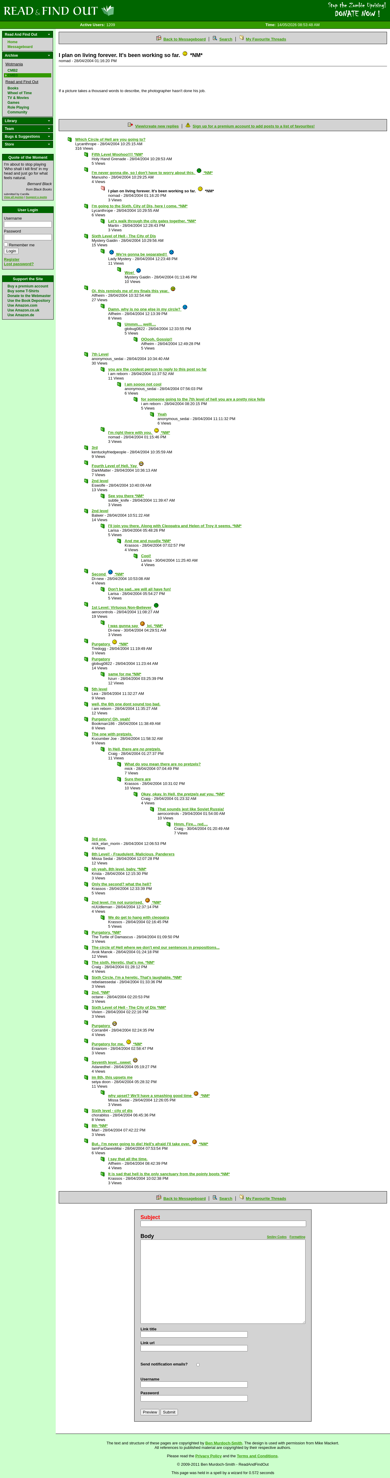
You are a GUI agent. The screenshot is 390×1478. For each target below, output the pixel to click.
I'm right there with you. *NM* (139, 432)
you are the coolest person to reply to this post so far (157, 369)
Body (147, 1236)
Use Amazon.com (22, 305)
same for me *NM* (124, 674)
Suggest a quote (36, 197)
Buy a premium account (27, 286)
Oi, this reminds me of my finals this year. (134, 291)
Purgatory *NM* (110, 644)
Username (13, 218)
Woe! (133, 272)
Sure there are (138, 779)
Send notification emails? (164, 1364)
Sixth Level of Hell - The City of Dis (124, 236)
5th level (99, 689)
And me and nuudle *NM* (148, 541)
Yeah (162, 414)
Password (12, 231)
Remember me (22, 245)
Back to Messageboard (184, 39)
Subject (150, 1217)
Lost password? (19, 264)
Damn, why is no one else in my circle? (148, 309)
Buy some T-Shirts (23, 291)
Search (225, 39)
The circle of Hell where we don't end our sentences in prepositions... (156, 947)
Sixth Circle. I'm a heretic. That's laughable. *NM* (137, 977)
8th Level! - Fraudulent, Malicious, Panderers (133, 854)
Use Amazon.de (20, 315)
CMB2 (12, 70)
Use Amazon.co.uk (23, 310)
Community (17, 112)
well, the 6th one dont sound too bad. (126, 704)
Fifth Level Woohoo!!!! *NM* (117, 154)
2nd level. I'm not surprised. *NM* (126, 902)
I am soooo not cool (143, 384)
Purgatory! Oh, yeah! (111, 719)
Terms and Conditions (257, 1456)
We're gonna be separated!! (141, 254)
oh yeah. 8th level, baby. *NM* (119, 869)
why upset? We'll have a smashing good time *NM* (159, 1095)
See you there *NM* (126, 496)
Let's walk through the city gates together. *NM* (152, 221)
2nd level (100, 481)
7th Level (100, 354)
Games (13, 103)
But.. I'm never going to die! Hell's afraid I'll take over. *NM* (150, 1144)
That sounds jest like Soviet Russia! (191, 809)
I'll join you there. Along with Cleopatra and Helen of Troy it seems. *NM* (174, 526)
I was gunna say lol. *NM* (135, 625)
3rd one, (99, 839)
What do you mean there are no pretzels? (163, 764)
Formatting (297, 1237)
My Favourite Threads (266, 39)
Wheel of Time (19, 93)
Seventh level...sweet (115, 1062)
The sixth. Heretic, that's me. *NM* (123, 962)
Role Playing (18, 107)
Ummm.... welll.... (140, 324)
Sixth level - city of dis (112, 1110)
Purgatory (101, 659)
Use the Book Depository (28, 301)
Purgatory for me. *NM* (117, 1044)
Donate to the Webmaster (29, 296)
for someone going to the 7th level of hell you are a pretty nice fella (203, 399)
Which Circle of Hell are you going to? (110, 139)
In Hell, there (134, 749)
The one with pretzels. (112, 734)
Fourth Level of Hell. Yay (118, 466)
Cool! (146, 556)
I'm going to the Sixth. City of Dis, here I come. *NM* (140, 206)
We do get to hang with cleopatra (138, 917)
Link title (148, 1329)
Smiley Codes (277, 1237)
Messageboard (20, 47)
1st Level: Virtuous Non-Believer (125, 607)
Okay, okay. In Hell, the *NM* (183, 794)
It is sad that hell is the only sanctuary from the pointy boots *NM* (169, 1174)
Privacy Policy (208, 1456)
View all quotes (14, 197)
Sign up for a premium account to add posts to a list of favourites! (254, 126)
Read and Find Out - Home (90, 10)
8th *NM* (100, 1125)
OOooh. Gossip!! (156, 339)
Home (12, 42)
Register (11, 259)
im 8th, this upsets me (112, 1077)
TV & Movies (18, 98)
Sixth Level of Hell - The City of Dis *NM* (129, 1007)
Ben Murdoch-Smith (223, 1443)
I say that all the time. (128, 1159)
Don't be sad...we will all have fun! (139, 589)
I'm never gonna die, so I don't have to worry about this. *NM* (152, 172)
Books (13, 88)
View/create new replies (157, 126)
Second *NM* (108, 574)
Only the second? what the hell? (121, 884)
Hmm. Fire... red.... (191, 824)
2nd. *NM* (101, 992)
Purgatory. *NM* (106, 932)
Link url (147, 1343)
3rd (95, 447)
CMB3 (12, 75)
